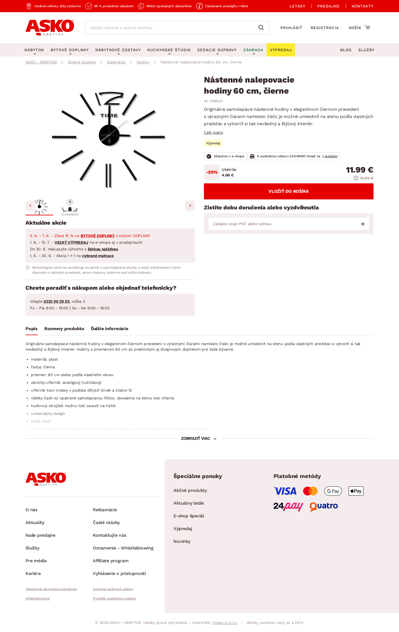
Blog (346, 50)
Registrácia (325, 27)
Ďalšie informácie (109, 328)
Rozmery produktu (64, 328)
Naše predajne (40, 535)
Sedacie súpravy (217, 50)
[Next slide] (190, 206)
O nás (31, 509)
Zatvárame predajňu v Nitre (226, 6)
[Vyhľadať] (262, 28)
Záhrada (253, 50)
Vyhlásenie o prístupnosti (119, 573)
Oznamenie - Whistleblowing (123, 548)
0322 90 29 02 (57, 301)
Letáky (297, 6)
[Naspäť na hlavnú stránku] (49, 27)
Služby (366, 50)
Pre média (36, 560)
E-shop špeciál (188, 515)
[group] (110, 135)
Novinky (181, 541)
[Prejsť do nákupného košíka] (360, 27)
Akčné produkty (190, 490)
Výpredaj (182, 528)
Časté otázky (106, 522)
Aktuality (34, 522)
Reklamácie (105, 509)
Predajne (328, 6)
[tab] (31, 330)
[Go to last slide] (30, 206)
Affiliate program (111, 560)
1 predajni (329, 156)
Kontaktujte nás (109, 535)
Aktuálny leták (188, 503)
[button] (39, 206)
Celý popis (213, 132)
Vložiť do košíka (288, 191)
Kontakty (363, 6)
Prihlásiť (291, 27)
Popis (31, 328)
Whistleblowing (37, 598)
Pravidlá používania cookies (114, 598)
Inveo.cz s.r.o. (225, 622)
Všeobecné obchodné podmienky (51, 589)
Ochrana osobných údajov (113, 589)
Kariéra (32, 573)
